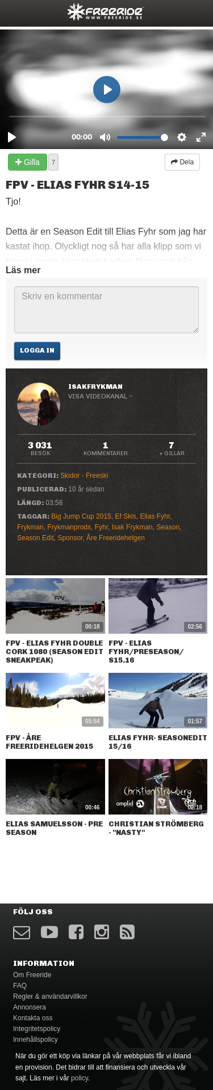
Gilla (27, 162)
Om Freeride (32, 975)
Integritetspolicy (36, 1029)
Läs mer (23, 270)
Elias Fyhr (155, 516)
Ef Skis (125, 516)
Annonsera (29, 1007)
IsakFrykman (95, 387)
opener (16, 11)
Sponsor (69, 538)
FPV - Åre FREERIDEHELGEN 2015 (49, 741)
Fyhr (101, 527)
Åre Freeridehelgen (115, 538)
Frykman (30, 527)
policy (79, 1078)
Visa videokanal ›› (100, 396)
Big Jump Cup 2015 (81, 516)
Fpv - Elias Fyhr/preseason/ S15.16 (145, 651)
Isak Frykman (132, 527)
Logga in (37, 350)
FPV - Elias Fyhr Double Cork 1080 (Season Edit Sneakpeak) (54, 651)
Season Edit (35, 538)
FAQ (20, 986)
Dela (182, 162)
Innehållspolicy (35, 1040)
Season (167, 527)
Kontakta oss (32, 1018)
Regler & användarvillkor (50, 996)
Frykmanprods (69, 527)
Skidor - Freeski (84, 476)
